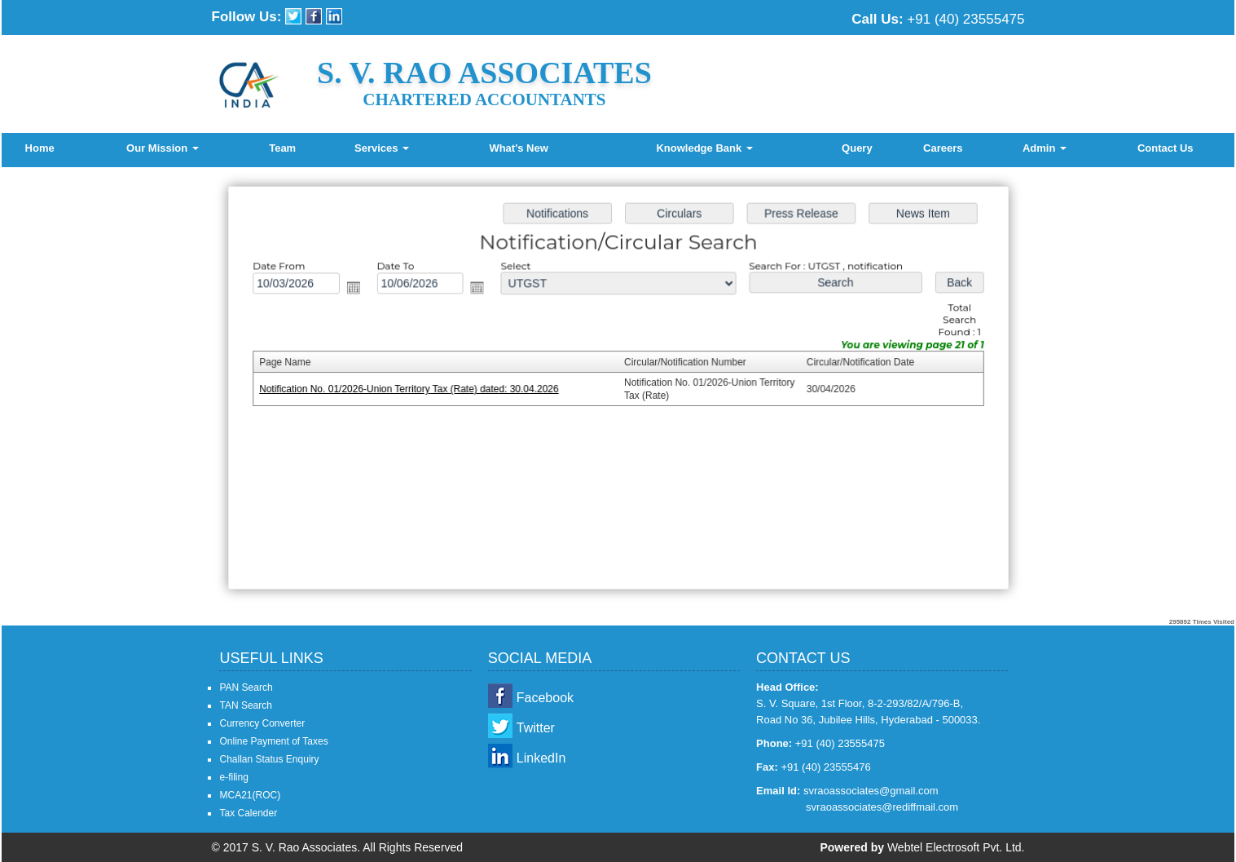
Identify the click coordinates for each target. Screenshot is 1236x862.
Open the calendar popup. (358, 289)
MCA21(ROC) (249, 795)
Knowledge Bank (704, 148)
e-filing (233, 777)
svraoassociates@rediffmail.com (882, 807)
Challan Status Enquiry (269, 759)
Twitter (536, 728)
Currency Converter (262, 723)
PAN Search (245, 687)
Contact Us (1165, 148)
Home (40, 148)
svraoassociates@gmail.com (871, 791)
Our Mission (162, 148)
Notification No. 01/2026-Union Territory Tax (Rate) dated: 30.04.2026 (413, 389)
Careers (942, 148)
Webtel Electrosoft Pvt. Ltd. (956, 847)
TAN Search (245, 705)
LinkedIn (541, 758)
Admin (1045, 148)
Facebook (545, 698)
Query (857, 148)
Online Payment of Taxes (273, 741)
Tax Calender (248, 813)
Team (282, 148)
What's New (518, 148)
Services (381, 148)
